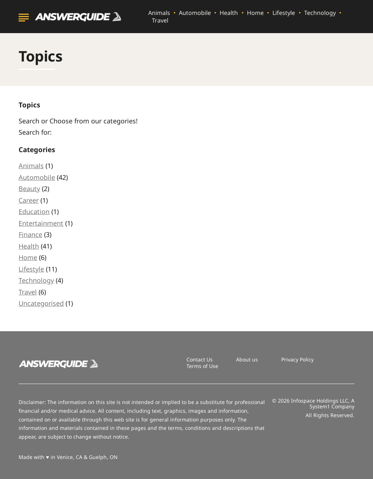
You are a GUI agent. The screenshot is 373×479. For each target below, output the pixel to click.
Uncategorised (41, 303)
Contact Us (199, 359)
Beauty (29, 188)
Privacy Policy (297, 359)
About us (247, 359)
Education (34, 211)
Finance (30, 234)
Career (29, 200)
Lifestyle (283, 13)
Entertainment (41, 223)
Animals (159, 13)
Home (255, 13)
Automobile (195, 13)
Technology (320, 13)
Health (229, 13)
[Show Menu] (23, 16)
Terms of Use (202, 366)
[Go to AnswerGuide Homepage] (78, 17)
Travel (160, 20)
